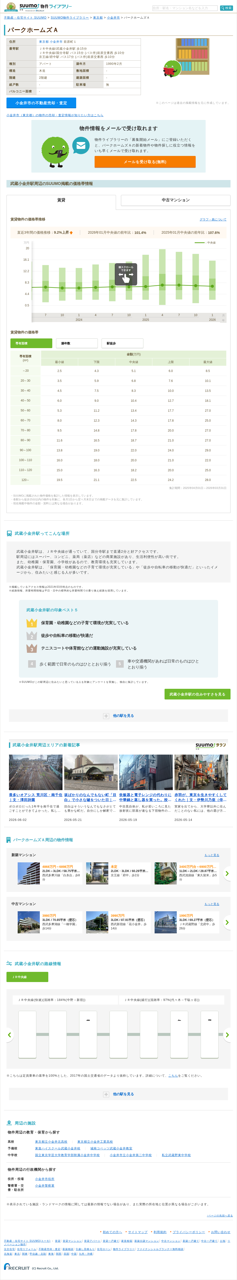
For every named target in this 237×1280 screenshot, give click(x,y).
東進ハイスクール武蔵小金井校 (57, 1148)
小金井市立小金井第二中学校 (131, 1155)
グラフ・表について (213, 219)
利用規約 (160, 1232)
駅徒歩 (111, 343)
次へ (227, 1035)
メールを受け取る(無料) (145, 162)
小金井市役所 (45, 1179)
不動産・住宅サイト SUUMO (25, 17)
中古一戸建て (209, 1241)
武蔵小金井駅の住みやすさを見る (198, 694)
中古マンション (170, 1241)
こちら (173, 1075)
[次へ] (227, 873)
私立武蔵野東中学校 (176, 1155)
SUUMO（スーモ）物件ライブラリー (38, 7)
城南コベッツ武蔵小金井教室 (111, 1148)
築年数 (65, 343)
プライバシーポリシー (189, 1232)
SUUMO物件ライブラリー (70, 17)
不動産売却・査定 (49, 1249)
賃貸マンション (72, 1241)
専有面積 (21, 343)
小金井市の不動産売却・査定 (41, 103)
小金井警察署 (45, 1185)
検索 (228, 8)
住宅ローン (104, 1249)
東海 (51, 1253)
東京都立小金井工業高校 (95, 1141)
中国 (74, 1253)
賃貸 (57, 1241)
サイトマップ (138, 1232)
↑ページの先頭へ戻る (220, 1215)
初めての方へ (112, 1232)
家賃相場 (126, 1241)
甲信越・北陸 (38, 1253)
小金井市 (113, 17)
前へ (10, 1035)
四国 (66, 1253)
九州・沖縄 (86, 1253)
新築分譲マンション (146, 1241)
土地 (222, 1241)
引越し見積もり (85, 1249)
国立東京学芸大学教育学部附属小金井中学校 (67, 1155)
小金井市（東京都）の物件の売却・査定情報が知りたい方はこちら (55, 115)
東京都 (98, 17)
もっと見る (211, 855)
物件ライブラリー (124, 1249)
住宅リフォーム (26, 1249)
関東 (25, 1253)
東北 (17, 1253)
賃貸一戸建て (111, 1241)
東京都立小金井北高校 (51, 1141)
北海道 (8, 1253)
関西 (58, 1253)
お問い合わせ (221, 1232)
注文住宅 (9, 1249)
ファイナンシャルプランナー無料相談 (160, 1249)
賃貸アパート (92, 1241)
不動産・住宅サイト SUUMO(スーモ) (27, 1241)
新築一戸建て (191, 1241)
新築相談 (67, 1249)
